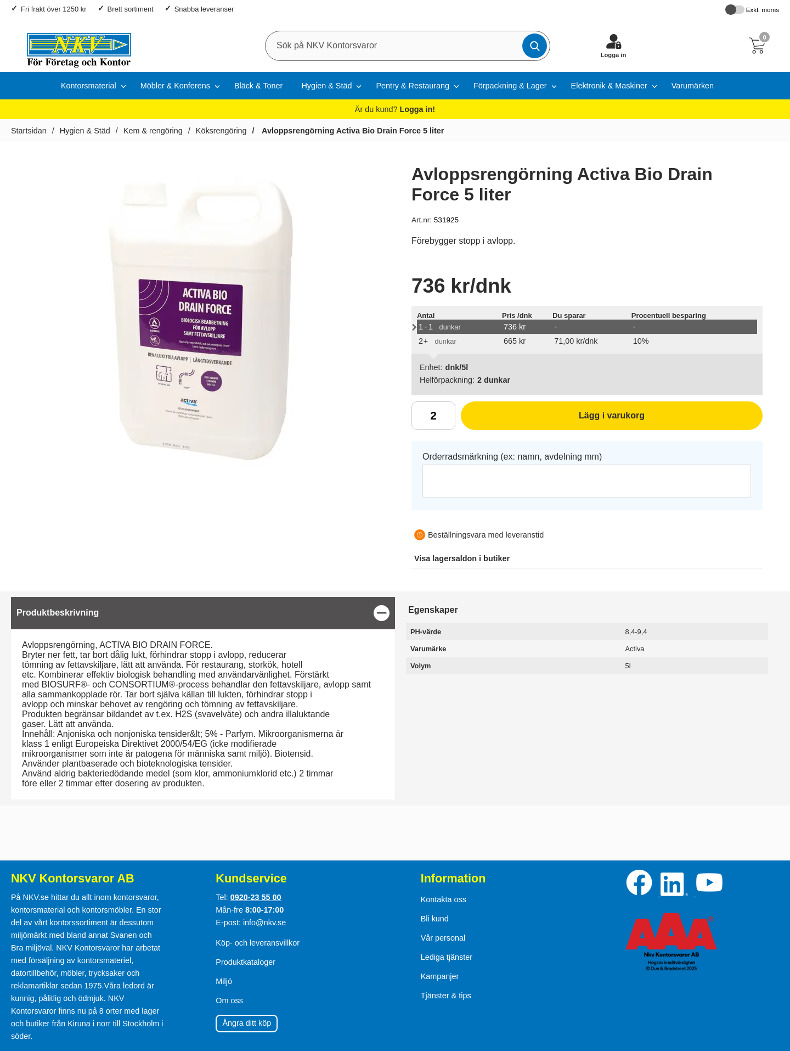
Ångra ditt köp (246, 1023)
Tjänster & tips (446, 995)
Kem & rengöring (153, 130)
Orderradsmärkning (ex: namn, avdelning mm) (512, 456)
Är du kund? (395, 109)
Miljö (224, 981)
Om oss (229, 1000)
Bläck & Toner (258, 85)
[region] (203, 613)
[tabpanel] (203, 698)
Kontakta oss (443, 899)
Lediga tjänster (446, 957)
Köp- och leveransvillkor (258, 942)
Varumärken (693, 85)
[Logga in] (613, 45)
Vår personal (443, 937)
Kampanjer (440, 976)
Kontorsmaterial (88, 85)
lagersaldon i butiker (462, 558)
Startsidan (29, 130)
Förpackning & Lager (510, 85)
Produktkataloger (245, 962)
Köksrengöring (221, 130)
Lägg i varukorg (553, 419)
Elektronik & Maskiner (609, 85)
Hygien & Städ (326, 85)
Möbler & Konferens (175, 85)
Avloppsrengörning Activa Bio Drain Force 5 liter (352, 130)
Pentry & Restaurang (412, 85)
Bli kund (435, 918)
